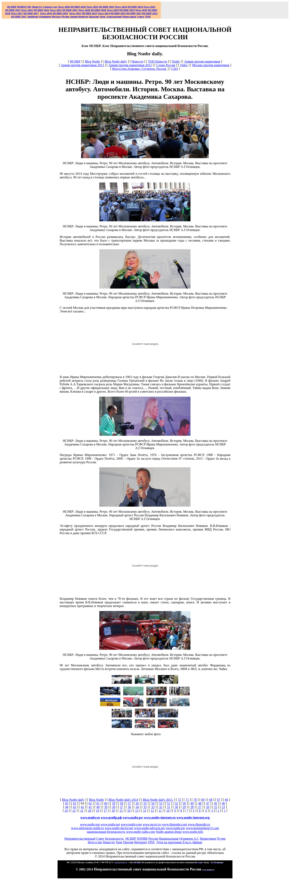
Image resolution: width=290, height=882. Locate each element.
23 (223, 807)
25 (215, 807)
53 (160, 803)
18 (113, 810)
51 (168, 803)
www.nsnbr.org (90, 824)
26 (207, 807)
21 (81, 810)
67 (218, 799)
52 (176, 803)
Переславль (129, 16)
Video (183, 65)
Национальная (169, 838)
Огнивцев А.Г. (189, 838)
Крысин (94, 16)
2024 (124, 6)
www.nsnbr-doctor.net (119, 828)
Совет (100, 838)
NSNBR (142, 838)
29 (184, 807)
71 (187, 799)
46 (223, 803)
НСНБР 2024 (135, 6)
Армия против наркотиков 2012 (130, 65)
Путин (221, 838)
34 (137, 807)
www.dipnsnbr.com (174, 824)
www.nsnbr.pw (133, 817)
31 (168, 807)
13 (136, 810)
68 (210, 799)
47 (207, 803)
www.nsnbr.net (110, 824)
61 (98, 803)
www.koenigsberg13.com (202, 828)
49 (192, 803)
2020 (84, 10)
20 (89, 810)
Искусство (95, 842)
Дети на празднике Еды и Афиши (179, 842)
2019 (113, 10)
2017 (17, 13)
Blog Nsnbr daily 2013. (158, 799)
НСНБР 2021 (70, 10)
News (118, 6)
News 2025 (92, 6)
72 (179, 799)
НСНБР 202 (78, 6)
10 (168, 810)
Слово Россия (165, 65)
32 (160, 807)
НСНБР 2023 (12, 10)
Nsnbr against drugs (169, 831)
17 (105, 810)
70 (195, 799)
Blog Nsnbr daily (116, 61)
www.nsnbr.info (192, 831)
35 (145, 807)
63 (74, 803)
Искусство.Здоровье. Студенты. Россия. (139, 68)
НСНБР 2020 (98, 10)
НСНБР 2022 (41, 10)
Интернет (140, 842)
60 (105, 803)
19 (97, 810)
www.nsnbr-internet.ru (160, 817)
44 (66, 807)
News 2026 (64, 6)
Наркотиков (208, 838)
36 (129, 807)
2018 (141, 10)
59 (113, 803)
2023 (149, 6)
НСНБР (75, 61)
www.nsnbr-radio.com (140, 831)
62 (90, 803)
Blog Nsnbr (92, 61)
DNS (151, 842)
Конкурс (83, 16)
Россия (153, 838)
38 (113, 807)
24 (66, 810)
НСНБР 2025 (106, 6)
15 (121, 810)
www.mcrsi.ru (152, 824)
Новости (137, 61)
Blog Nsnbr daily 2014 (123, 799)
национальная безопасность (106, 831)
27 (199, 807)
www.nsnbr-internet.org (193, 817)
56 (137, 803)
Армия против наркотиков (202, 61)
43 (74, 807)
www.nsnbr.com (131, 824)
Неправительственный (79, 838)
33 (152, 807)
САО (174, 68)
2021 (56, 10)
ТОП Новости (157, 61)
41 (90, 807)
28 (192, 807)
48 (199, 803)
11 (160, 810)
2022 (27, 10)
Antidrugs (32, 16)
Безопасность (114, 838)
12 (152, 810)
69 (202, 799)
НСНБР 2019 (127, 10)
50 (184, 803)
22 (74, 810)
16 (129, 810)
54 (152, 803)
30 (176, 807)
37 (121, 807)
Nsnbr (176, 61)
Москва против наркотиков (210, 65)
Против (128, 842)
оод (55, 6)
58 (121, 803)
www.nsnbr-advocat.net (149, 828)
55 (145, 803)
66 (226, 799)
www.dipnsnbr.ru (199, 824)
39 (105, 807)
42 (82, 807)
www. (111, 817)
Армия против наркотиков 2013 (82, 65)
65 (66, 803)
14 (144, 810)
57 (129, 803)
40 (98, 807)
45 (215, 803)
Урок (103, 16)
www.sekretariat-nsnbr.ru (87, 828)
